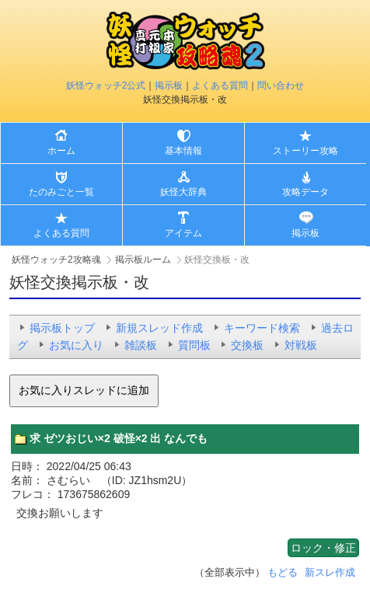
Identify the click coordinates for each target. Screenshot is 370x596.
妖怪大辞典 (183, 191)
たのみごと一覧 (61, 191)
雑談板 (140, 345)
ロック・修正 (323, 548)
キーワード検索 (262, 328)
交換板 (247, 345)
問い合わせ (280, 85)
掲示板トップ (62, 328)
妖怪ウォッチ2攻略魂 (56, 259)
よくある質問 (220, 85)
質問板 (194, 345)
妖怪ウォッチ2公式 (106, 85)
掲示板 (169, 85)
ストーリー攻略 (305, 150)
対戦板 (300, 345)
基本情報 (183, 150)
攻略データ (305, 191)
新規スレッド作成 (159, 328)
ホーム (61, 150)
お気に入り (76, 345)
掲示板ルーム (143, 259)
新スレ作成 (330, 572)
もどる (282, 572)
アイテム (183, 233)
